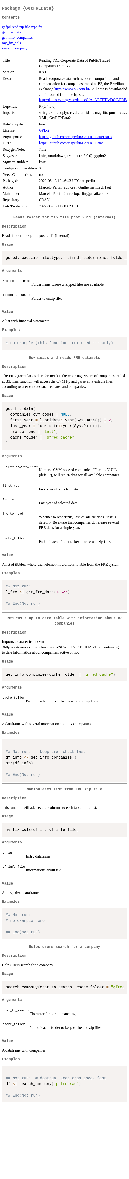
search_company (15, 48)
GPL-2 (44, 130)
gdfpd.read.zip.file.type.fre (22, 27)
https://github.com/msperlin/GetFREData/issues (75, 137)
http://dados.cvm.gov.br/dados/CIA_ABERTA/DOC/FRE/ (83, 100)
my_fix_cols (11, 43)
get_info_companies (17, 37)
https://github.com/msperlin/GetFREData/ (71, 143)
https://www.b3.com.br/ (72, 89)
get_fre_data (11, 32)
